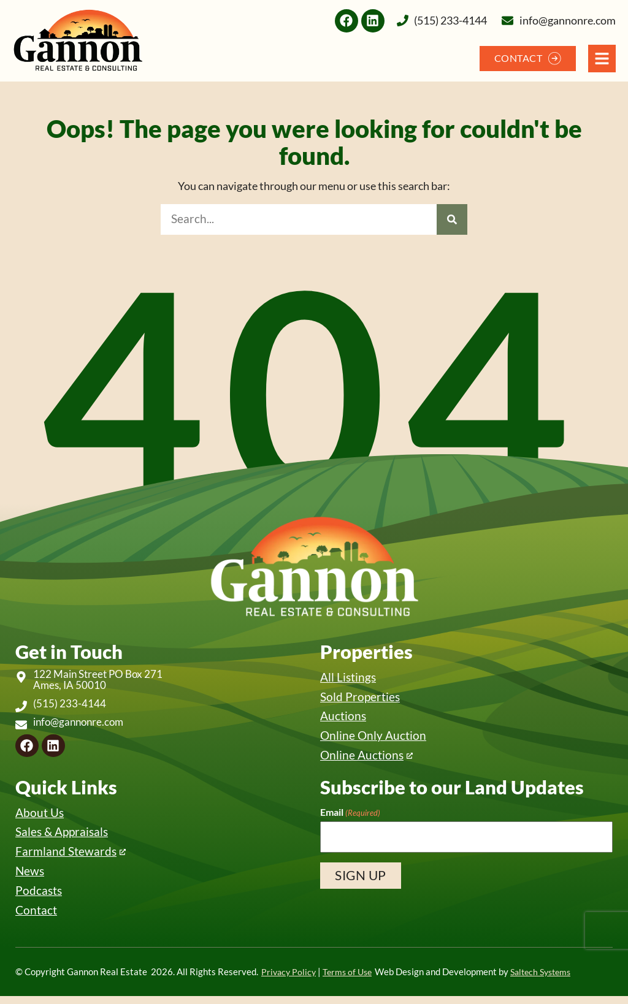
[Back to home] (77, 40)
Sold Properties (360, 698)
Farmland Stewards (66, 857)
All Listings (348, 678)
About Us (39, 817)
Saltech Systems (549, 979)
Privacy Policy (289, 979)
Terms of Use (351, 979)
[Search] (452, 219)
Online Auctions (362, 758)
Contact (36, 917)
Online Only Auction (373, 738)
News (29, 877)
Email (350, 816)
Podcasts (38, 898)
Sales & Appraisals (61, 837)
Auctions (343, 718)
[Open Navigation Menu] (602, 58)
